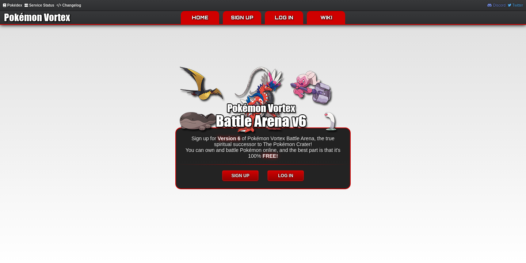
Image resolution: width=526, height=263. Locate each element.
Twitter (515, 5)
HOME (200, 17)
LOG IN (284, 17)
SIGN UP (242, 17)
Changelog (69, 5)
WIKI (326, 17)
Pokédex (12, 5)
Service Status (39, 5)
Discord (496, 5)
